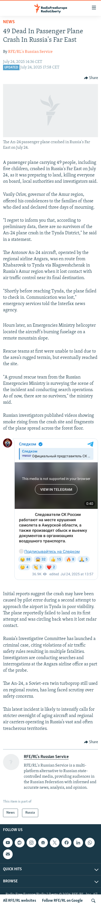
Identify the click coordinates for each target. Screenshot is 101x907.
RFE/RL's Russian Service (30, 52)
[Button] (91, 78)
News (9, 22)
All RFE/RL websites (19, 901)
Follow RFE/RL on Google (62, 901)
